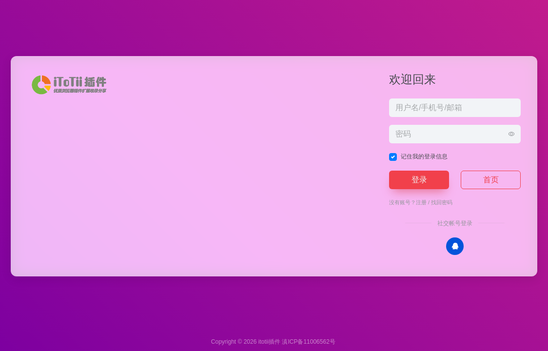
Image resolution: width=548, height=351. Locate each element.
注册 (421, 202)
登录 (419, 180)
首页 (491, 180)
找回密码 (441, 202)
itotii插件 (269, 341)
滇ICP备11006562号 (308, 341)
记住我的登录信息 (424, 156)
